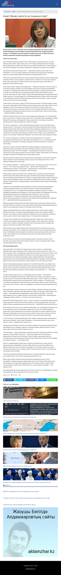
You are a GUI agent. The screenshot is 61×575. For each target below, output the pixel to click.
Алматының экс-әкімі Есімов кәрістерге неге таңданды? (20, 450)
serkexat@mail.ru (30, 569)
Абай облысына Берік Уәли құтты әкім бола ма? (17, 466)
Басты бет (7, 11)
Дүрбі (14, 11)
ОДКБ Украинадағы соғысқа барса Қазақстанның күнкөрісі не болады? (24, 433)
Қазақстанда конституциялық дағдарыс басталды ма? (19, 417)
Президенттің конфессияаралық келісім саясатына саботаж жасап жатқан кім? (27, 482)
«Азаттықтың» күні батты (11, 401)
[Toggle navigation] (57, 4)
